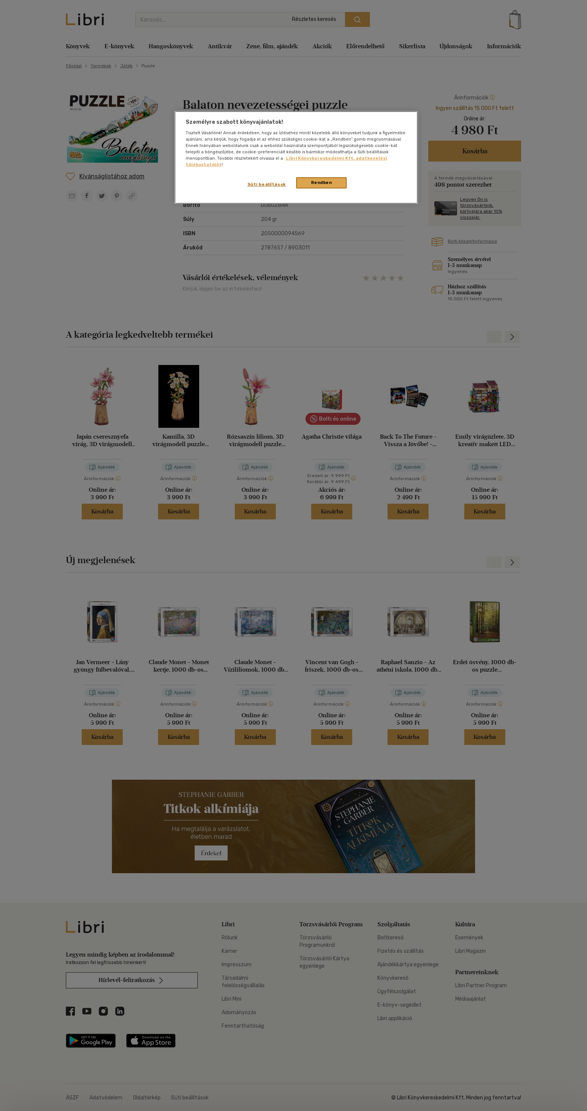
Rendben (321, 182)
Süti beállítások (266, 184)
